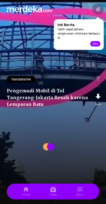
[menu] (80, 191)
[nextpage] (98, 99)
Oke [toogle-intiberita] (95, 43)
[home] (26, 191)
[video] (53, 191)
